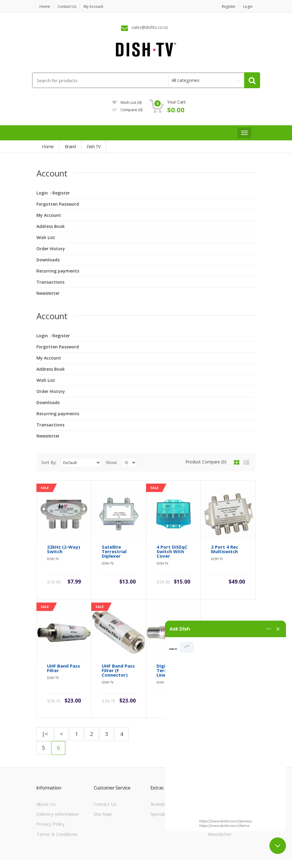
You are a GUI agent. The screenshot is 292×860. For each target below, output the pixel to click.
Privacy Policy (50, 799)
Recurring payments (57, 271)
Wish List (45, 237)
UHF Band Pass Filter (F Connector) (118, 646)
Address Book (50, 226)
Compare (127, 109)
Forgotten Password (57, 204)
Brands (158, 779)
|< (45, 709)
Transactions (50, 282)
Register (229, 6)
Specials (159, 790)
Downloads (48, 260)
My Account (93, 6)
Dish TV (94, 146)
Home (44, 6)
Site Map (103, 790)
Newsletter (48, 293)
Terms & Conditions (57, 809)
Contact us (66, 6)
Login (248, 6)
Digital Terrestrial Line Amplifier (172, 646)
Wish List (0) (126, 102)
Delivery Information (57, 790)
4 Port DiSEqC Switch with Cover (172, 539)
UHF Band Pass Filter (63, 643)
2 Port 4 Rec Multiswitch (224, 537)
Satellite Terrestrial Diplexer (114, 539)
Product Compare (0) (205, 462)
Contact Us (105, 779)
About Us (46, 779)
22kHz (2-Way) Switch (63, 537)
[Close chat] (277, 845)
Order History (50, 248)
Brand (70, 146)
